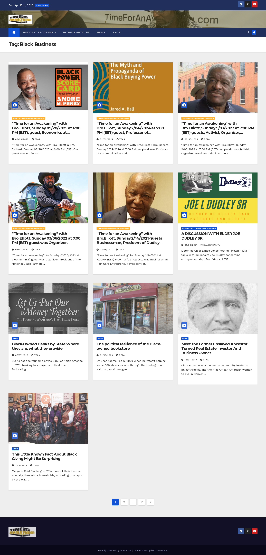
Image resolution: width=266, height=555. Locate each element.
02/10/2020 (107, 355)
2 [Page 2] (124, 502)
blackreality (210, 245)
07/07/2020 (22, 355)
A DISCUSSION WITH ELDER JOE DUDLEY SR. (210, 235)
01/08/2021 (191, 245)
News (101, 32)
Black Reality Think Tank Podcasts (199, 228)
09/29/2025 (22, 139)
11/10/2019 (21, 465)
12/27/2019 (191, 360)
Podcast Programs (38, 32)
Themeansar (160, 549)
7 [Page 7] (142, 502)
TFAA (36, 139)
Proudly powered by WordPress (115, 549)
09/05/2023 (192, 139)
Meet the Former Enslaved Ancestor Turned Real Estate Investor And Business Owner (214, 348)
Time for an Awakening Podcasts (28, 118)
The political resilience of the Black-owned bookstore (129, 346)
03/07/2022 (22, 249)
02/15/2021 (106, 249)
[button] (248, 32)
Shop (116, 32)
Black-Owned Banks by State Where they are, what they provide (45, 346)
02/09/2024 (107, 139)
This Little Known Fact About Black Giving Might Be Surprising (44, 456)
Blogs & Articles (76, 32)
